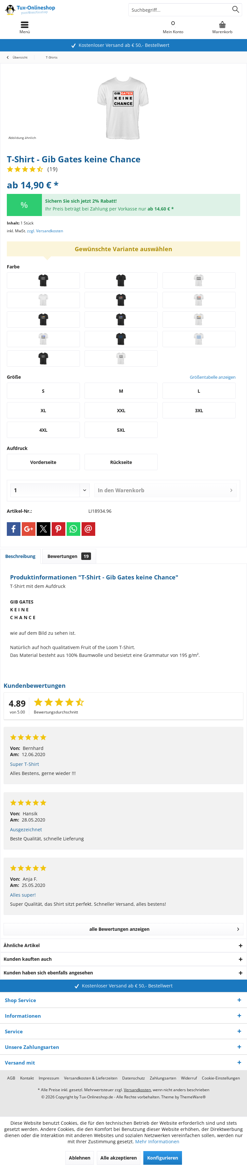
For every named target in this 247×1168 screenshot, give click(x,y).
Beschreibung (20, 556)
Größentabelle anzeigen (213, 377)
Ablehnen (79, 1158)
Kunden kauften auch (28, 959)
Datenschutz (133, 1078)
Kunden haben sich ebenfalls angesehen (48, 973)
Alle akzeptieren (118, 1158)
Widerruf (189, 1078)
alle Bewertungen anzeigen (164, 928)
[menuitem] (222, 27)
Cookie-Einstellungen (221, 1078)
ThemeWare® (193, 1097)
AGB (11, 1078)
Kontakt (27, 1078)
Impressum (49, 1078)
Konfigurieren (162, 1158)
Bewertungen (69, 556)
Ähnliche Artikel (22, 945)
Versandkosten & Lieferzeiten (90, 1078)
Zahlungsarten (163, 1078)
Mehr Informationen (157, 1141)
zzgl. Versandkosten (45, 231)
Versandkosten (137, 1090)
